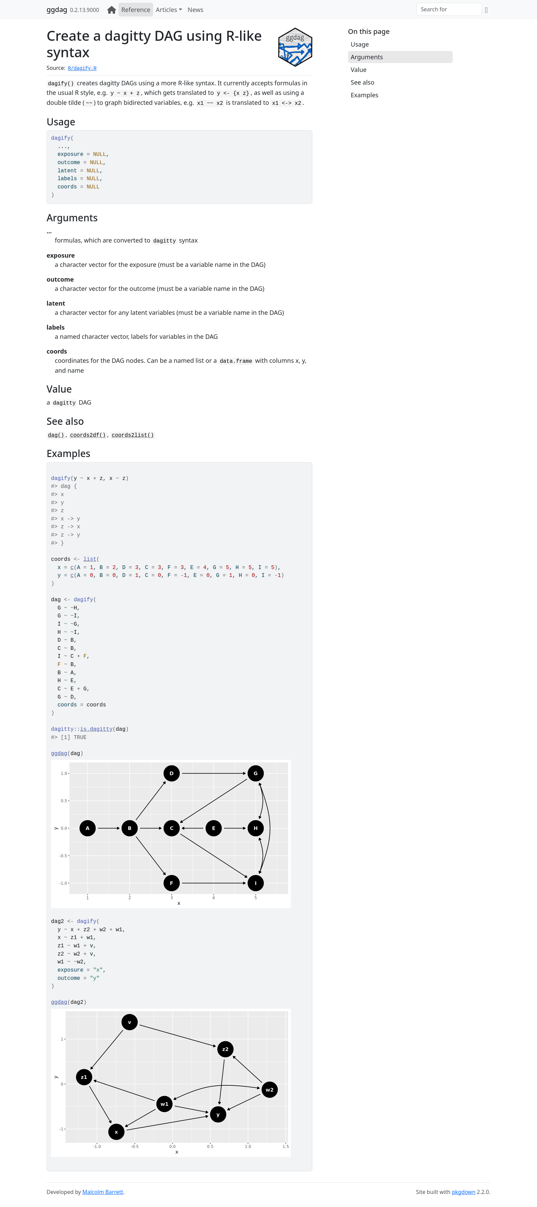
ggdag (57, 9)
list (90, 559)
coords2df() (88, 435)
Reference (135, 9)
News (195, 9)
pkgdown (463, 1192)
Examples (364, 95)
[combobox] (449, 9)
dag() (56, 435)
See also (362, 82)
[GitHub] (486, 9)
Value (358, 69)
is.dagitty (96, 729)
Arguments (367, 57)
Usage (360, 44)
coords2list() (133, 435)
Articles (166, 9)
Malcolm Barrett (102, 1192)
